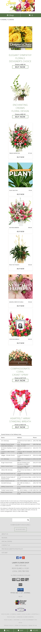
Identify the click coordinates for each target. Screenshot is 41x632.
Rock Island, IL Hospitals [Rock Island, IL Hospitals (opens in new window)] (30, 614)
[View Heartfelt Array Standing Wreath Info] (20, 401)
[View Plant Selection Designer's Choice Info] (20, 175)
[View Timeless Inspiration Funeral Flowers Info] (20, 137)
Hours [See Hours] (34, 630)
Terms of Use (32, 625)
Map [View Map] (20, 630)
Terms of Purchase (21, 625)
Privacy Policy (9, 625)
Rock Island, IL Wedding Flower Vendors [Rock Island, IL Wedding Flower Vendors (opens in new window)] (20, 617)
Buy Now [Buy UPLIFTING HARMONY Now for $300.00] (20, 231)
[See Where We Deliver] (20, 529)
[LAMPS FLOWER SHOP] (20, 11)
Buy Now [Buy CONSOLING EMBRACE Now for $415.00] (20, 343)
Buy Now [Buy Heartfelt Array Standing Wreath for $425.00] (20, 427)
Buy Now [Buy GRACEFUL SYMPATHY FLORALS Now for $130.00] (20, 306)
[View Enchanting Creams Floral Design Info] (20, 88)
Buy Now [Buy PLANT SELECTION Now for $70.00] (20, 194)
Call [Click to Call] (7, 630)
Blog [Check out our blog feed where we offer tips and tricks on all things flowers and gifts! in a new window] (20, 596)
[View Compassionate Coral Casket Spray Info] (20, 356)
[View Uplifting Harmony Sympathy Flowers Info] (20, 212)
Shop (10, 15)
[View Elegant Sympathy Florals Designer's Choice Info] (20, 38)
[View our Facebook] (17, 558)
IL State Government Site (29, 619)
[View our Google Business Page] (20, 558)
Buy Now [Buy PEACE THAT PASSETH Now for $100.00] (20, 269)
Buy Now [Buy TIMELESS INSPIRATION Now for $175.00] (20, 157)
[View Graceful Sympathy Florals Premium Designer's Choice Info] (20, 286)
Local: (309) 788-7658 (20, 571)
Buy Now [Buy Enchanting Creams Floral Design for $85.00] (20, 116)
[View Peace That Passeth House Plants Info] (20, 249)
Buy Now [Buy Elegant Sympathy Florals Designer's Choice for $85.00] (20, 67)
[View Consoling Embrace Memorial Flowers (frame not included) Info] (20, 323)
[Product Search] (21, 520)
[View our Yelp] (23, 558)
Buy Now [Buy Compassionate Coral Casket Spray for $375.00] (20, 380)
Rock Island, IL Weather (11, 619)
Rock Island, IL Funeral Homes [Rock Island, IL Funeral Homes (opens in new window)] (11, 614)
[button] (20, 589)
